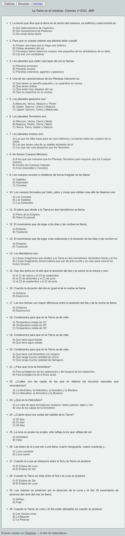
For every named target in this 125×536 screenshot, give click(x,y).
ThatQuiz (9, 3)
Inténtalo (38, 3)
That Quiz (30, 533)
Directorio (23, 3)
